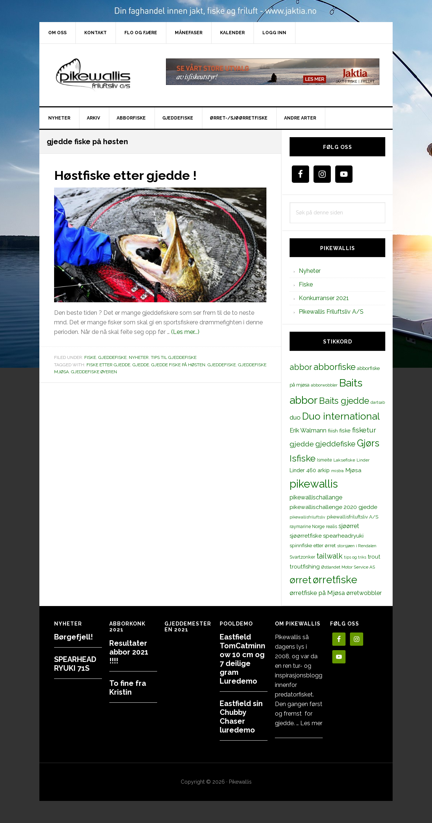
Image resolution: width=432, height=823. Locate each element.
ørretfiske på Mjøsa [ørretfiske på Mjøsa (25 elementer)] (317, 592)
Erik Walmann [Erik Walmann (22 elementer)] (308, 430)
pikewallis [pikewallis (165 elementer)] (314, 483)
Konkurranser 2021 (324, 298)
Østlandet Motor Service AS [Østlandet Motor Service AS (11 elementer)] (348, 567)
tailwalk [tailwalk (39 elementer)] (329, 556)
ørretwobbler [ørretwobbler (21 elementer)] (364, 592)
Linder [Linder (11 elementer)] (363, 460)
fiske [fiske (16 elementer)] (345, 431)
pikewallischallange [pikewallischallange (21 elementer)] (316, 497)
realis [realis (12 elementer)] (331, 526)
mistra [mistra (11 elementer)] (337, 470)
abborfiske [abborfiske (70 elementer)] (334, 367)
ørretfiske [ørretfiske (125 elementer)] (335, 579)
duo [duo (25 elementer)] (295, 417)
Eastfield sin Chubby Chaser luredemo (241, 716)
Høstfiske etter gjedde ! (129, 175)
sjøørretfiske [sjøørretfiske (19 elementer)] (306, 535)
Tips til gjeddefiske (173, 357)
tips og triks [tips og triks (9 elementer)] (355, 557)
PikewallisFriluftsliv (102, 75)
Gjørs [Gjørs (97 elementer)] (368, 443)
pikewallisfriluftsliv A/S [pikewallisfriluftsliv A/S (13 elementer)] (352, 517)
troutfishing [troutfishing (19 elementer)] (305, 566)
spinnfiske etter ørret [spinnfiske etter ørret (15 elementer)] (313, 545)
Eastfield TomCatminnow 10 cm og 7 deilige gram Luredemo (242, 659)
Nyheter (139, 357)
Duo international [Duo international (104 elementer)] (341, 416)
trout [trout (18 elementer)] (374, 556)
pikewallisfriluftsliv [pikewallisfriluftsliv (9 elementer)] (307, 517)
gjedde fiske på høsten (178, 364)
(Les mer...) (185, 331)
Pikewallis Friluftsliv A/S (331, 311)
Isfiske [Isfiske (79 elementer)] (302, 458)
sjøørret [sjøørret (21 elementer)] (349, 526)
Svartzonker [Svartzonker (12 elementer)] (302, 557)
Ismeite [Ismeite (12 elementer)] (324, 460)
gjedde (140, 364)
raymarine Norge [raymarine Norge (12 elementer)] (307, 526)
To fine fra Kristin (127, 687)
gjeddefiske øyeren (94, 371)
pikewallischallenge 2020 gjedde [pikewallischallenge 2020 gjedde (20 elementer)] (333, 506)
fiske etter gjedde (108, 364)
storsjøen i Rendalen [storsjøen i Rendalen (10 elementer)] (356, 545)
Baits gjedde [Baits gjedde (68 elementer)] (344, 401)
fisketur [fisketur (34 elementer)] (364, 430)
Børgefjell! (73, 637)
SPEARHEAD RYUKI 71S (75, 664)
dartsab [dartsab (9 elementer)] (378, 402)
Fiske (90, 357)
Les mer (311, 723)
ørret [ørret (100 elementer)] (300, 579)
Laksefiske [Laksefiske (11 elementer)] (344, 460)
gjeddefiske (222, 364)
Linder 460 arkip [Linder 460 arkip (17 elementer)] (310, 470)
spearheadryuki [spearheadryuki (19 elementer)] (343, 535)
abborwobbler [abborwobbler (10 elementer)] (324, 385)
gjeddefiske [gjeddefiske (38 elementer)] (335, 443)
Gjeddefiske (112, 357)
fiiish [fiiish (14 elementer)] (333, 431)
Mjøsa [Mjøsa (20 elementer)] (353, 470)
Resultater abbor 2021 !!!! (128, 652)
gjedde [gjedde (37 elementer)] (302, 444)
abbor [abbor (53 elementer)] (301, 367)
